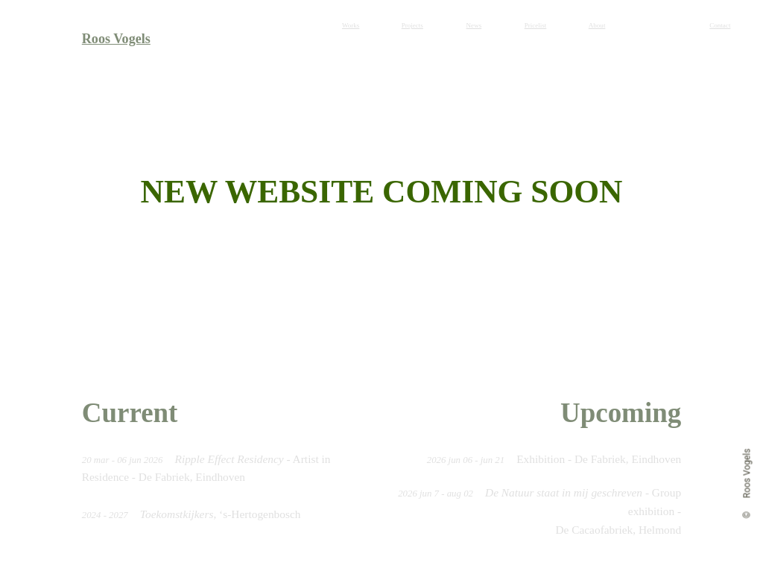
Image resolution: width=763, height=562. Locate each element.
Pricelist (536, 25)
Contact (719, 25)
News (474, 25)
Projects (412, 25)
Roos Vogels (116, 38)
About (597, 25)
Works (350, 25)
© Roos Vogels (747, 483)
